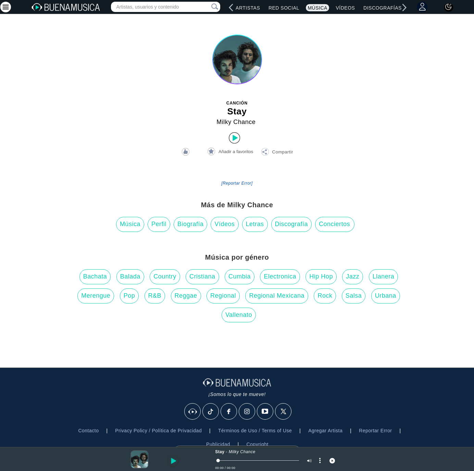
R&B (155, 295)
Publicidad (218, 444)
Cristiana (202, 276)
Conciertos (334, 224)
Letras (255, 224)
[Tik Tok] (211, 412)
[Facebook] (229, 412)
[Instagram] (247, 412)
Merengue (95, 295)
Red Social (284, 8)
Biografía (190, 224)
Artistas (248, 8)
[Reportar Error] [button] (236, 183)
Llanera (384, 276)
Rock (324, 295)
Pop (129, 295)
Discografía (291, 224)
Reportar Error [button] (375, 430)
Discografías (382, 8)
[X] (283, 412)
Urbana (385, 295)
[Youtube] (265, 412)
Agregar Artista (325, 430)
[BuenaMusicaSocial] (193, 412)
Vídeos (345, 8)
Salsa (354, 295)
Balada (130, 276)
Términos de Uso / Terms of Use (255, 430)
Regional (223, 295)
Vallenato (238, 314)
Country (164, 276)
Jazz (352, 276)
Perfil (158, 224)
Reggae (186, 295)
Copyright (257, 444)
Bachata (95, 276)
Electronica (280, 276)
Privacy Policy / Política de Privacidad (158, 430)
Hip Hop (321, 276)
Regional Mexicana (276, 295)
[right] (404, 7)
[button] (277, 153)
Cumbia (239, 276)
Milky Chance (235, 122)
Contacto (88, 430)
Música (317, 8)
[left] (231, 7)
